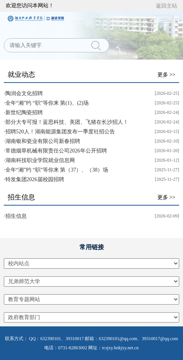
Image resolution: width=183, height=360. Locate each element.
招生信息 (21, 197)
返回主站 (166, 6)
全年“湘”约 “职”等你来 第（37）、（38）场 (57, 170)
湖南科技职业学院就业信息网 (40, 160)
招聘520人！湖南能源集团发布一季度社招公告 (60, 132)
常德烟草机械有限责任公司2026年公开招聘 (56, 151)
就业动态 (21, 74)
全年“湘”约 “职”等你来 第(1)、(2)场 (47, 103)
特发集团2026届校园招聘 (34, 179)
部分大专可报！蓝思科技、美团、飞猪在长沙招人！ (66, 122)
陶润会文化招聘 (24, 93)
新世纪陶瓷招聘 (24, 112)
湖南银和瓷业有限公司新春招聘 (42, 141)
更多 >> (166, 75)
